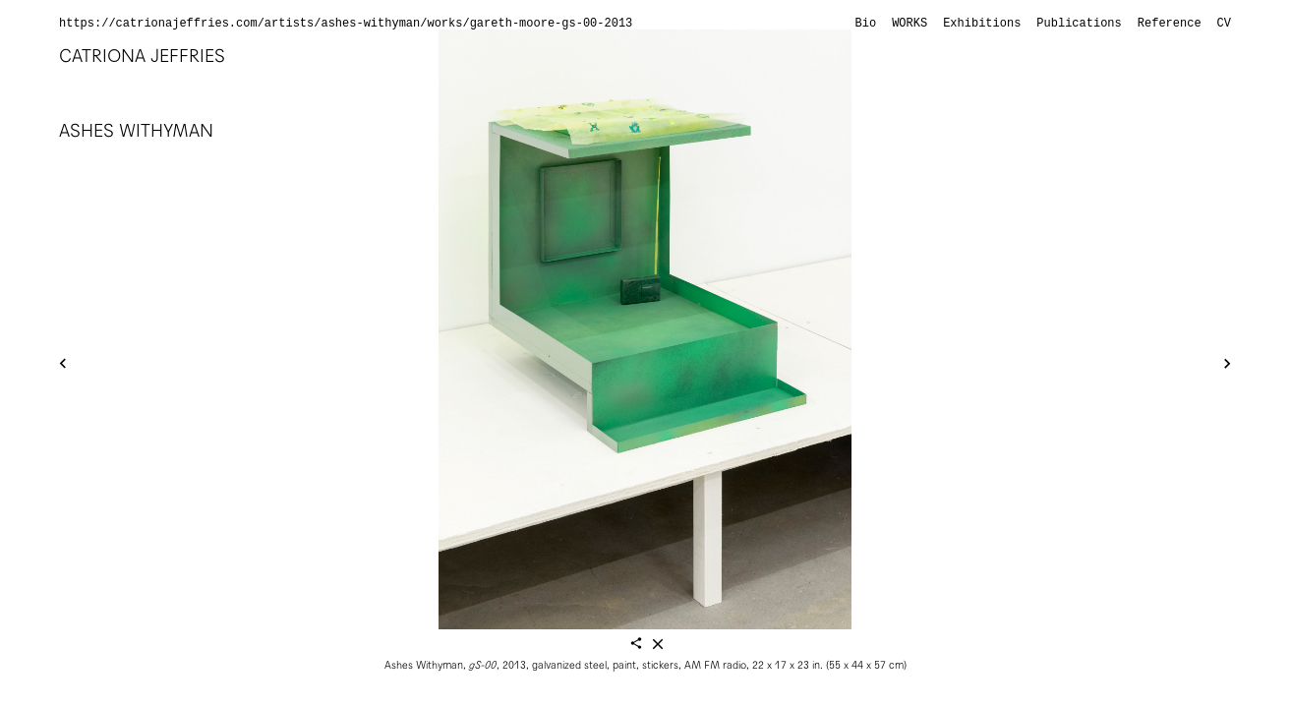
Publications (1078, 23)
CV (1224, 23)
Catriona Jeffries (142, 55)
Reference (1170, 23)
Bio (866, 23)
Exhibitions (982, 23)
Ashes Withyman (136, 130)
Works (909, 23)
